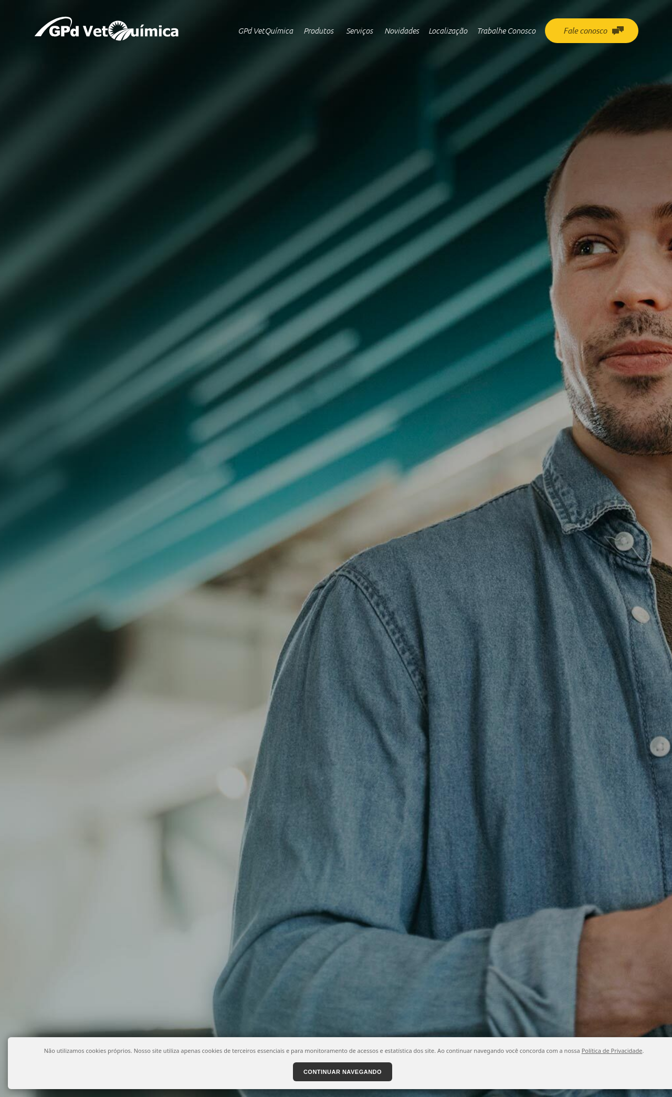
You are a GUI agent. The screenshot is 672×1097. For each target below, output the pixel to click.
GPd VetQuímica (265, 30)
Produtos (318, 30)
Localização (447, 30)
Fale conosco (593, 31)
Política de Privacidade (612, 1050)
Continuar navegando (342, 1072)
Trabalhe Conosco (506, 30)
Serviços (359, 30)
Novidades (401, 30)
